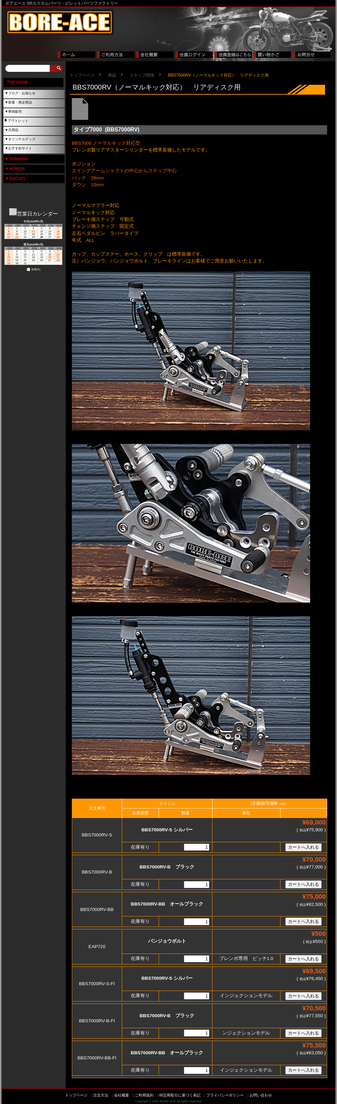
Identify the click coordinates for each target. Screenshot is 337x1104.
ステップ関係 (142, 75)
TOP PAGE (17, 82)
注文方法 (100, 1095)
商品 (112, 75)
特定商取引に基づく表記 (179, 1095)
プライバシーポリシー (225, 1095)
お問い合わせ (261, 1095)
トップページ (82, 75)
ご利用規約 (144, 1095)
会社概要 (121, 1095)
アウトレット (18, 121)
